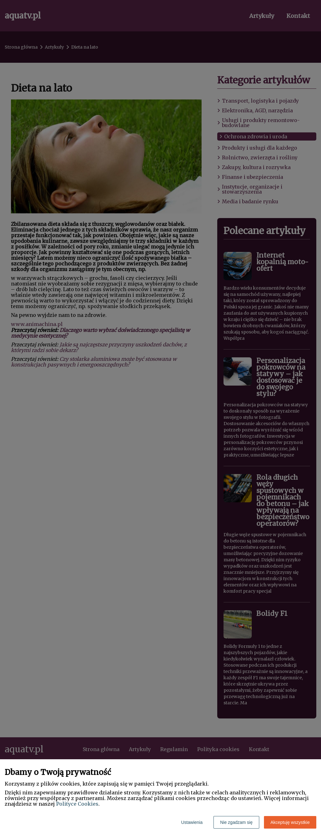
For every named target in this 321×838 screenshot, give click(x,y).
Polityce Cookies (77, 804)
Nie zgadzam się (236, 822)
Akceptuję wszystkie (290, 822)
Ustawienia (192, 822)
